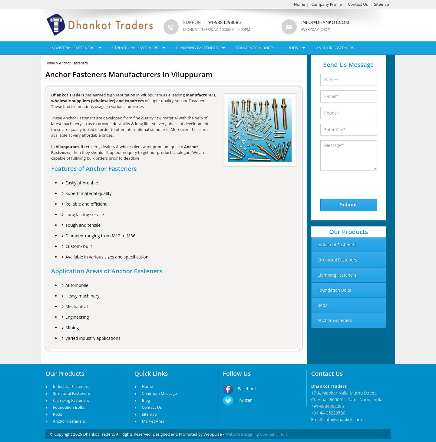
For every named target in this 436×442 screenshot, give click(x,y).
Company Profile (326, 4)
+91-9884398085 (327, 406)
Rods (292, 47)
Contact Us (358, 4)
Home (299, 4)
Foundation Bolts (255, 47)
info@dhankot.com (325, 22)
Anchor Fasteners (335, 47)
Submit (348, 204)
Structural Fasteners (135, 47)
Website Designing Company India (256, 434)
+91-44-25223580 (328, 413)
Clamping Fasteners (197, 47)
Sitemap (381, 4)
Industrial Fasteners (72, 47)
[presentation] (351, 183)
